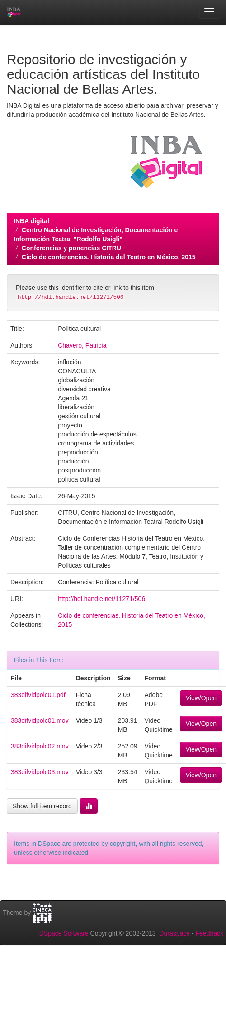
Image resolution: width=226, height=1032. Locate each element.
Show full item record (42, 806)
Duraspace (174, 933)
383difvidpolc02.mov (40, 746)
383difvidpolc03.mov (40, 771)
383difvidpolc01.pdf (38, 694)
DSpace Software (64, 933)
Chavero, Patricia (82, 345)
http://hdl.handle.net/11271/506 (101, 598)
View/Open (201, 698)
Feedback (209, 933)
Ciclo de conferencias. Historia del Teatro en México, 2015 (109, 257)
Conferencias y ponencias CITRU (71, 248)
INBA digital (31, 221)
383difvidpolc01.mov (40, 720)
